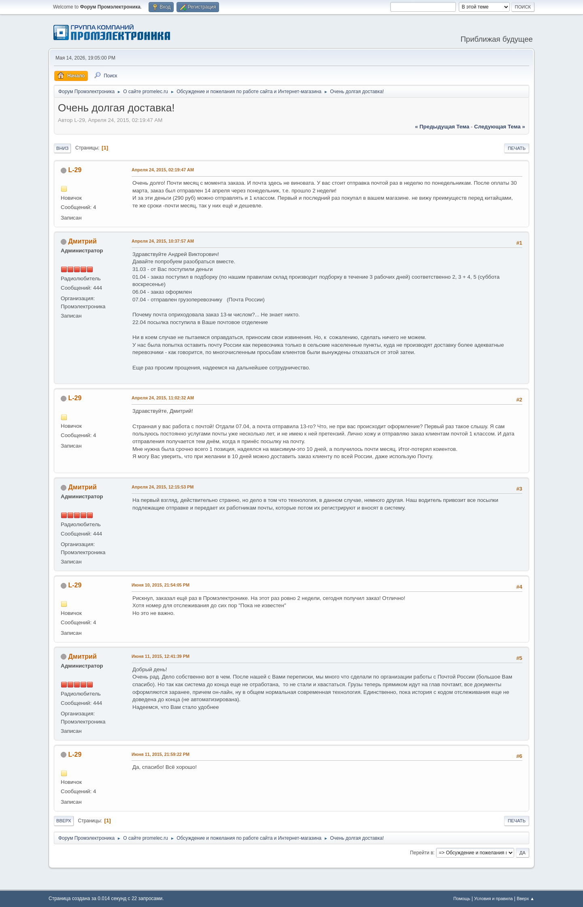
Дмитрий (82, 241)
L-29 (74, 169)
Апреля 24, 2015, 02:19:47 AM (163, 169)
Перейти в (421, 853)
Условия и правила (493, 898)
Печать (517, 148)
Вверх (63, 820)
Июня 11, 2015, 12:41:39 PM (160, 656)
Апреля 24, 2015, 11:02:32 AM (163, 397)
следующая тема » (499, 127)
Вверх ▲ (525, 898)
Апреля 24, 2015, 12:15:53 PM (163, 486)
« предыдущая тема (442, 127)
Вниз (62, 148)
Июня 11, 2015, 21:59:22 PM (160, 754)
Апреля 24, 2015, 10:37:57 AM (163, 241)
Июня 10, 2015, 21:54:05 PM (160, 585)
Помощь (461, 898)
